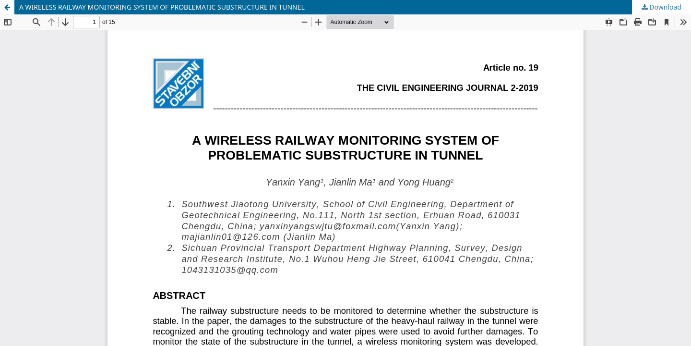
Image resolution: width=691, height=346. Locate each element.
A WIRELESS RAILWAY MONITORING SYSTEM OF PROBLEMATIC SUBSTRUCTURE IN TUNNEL (162, 7)
